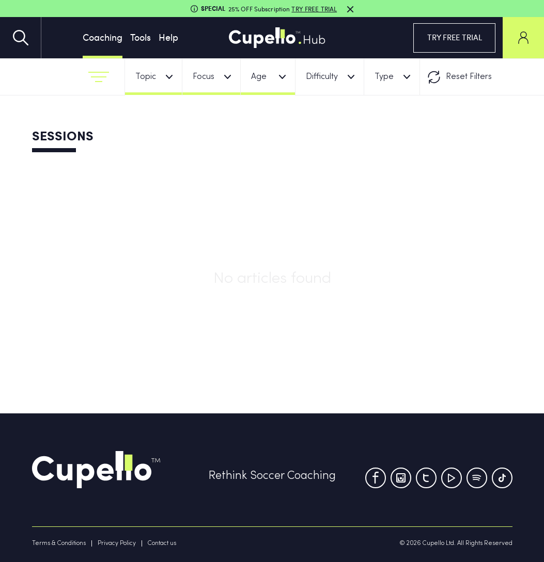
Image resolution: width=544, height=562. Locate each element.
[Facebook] (375, 478)
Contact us (162, 543)
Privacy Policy (117, 543)
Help (168, 36)
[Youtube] (451, 478)
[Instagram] (401, 478)
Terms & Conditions (59, 543)
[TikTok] (502, 478)
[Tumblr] (477, 478)
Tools (140, 36)
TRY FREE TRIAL (454, 37)
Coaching (102, 36)
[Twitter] (426, 478)
